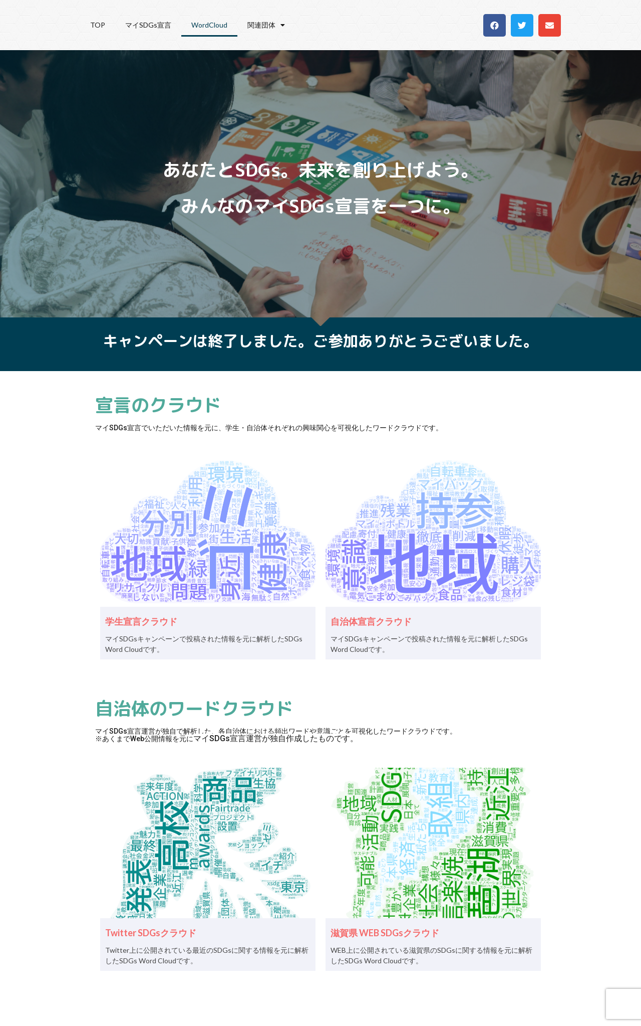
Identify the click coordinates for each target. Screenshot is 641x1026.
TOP (97, 25)
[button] (494, 25)
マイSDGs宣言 (148, 25)
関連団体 (266, 25)
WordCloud (209, 25)
